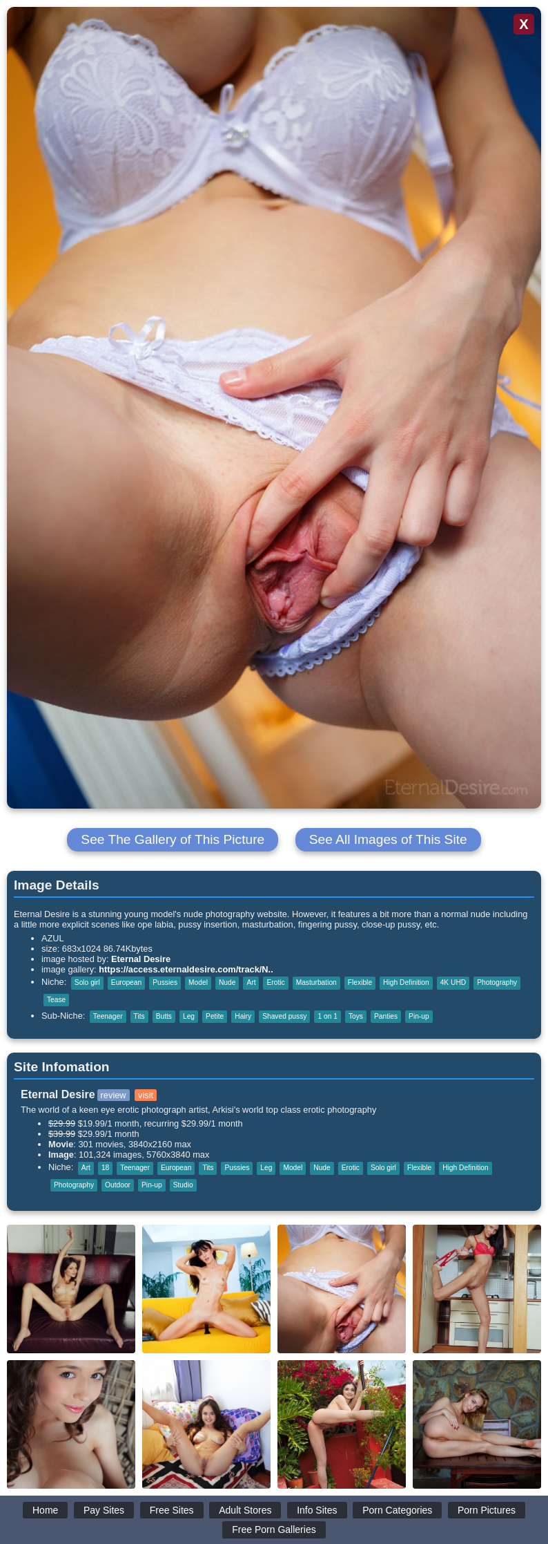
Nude (227, 982)
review (113, 1095)
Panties (386, 1016)
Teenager (108, 1016)
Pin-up (419, 1016)
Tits (139, 1016)
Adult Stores (245, 1510)
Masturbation (316, 982)
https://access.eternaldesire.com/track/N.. (186, 969)
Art (250, 982)
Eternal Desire (140, 959)
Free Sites (172, 1510)
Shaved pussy (284, 1016)
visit (145, 1095)
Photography (497, 982)
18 (105, 1167)
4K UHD (453, 982)
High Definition (406, 982)
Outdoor (117, 1185)
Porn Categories (397, 1510)
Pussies (165, 982)
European (126, 982)
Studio (183, 1185)
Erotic (275, 982)
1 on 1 (327, 1016)
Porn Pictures (487, 1510)
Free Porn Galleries (273, 1529)
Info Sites (317, 1510)
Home (45, 1510)
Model (198, 982)
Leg (189, 1016)
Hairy (243, 1016)
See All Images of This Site (388, 839)
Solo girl (87, 982)
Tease (56, 1000)
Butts (164, 1016)
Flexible (360, 982)
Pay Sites (104, 1510)
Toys (356, 1016)
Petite (215, 1016)
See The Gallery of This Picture (172, 839)
